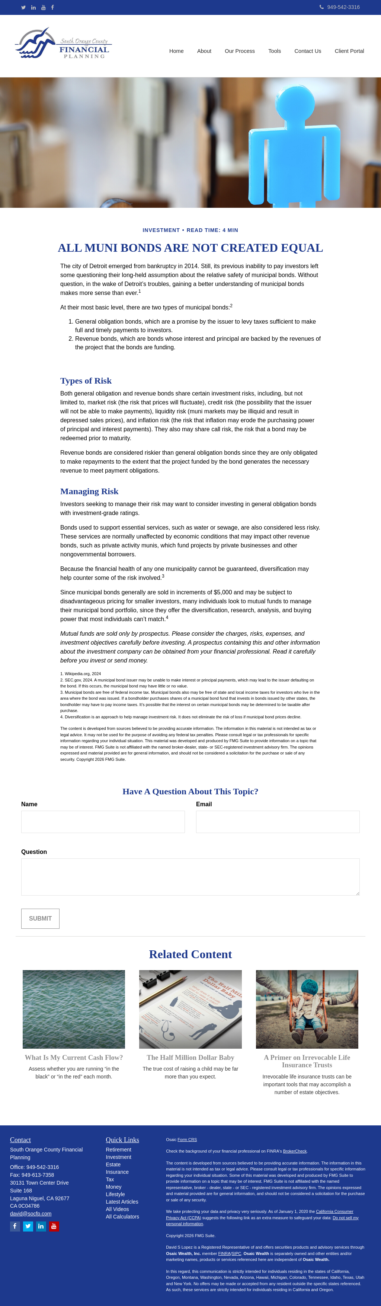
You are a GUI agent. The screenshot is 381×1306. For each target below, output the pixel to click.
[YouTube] (43, 7)
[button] (206, 46)
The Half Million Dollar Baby (190, 1057)
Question (34, 852)
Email (204, 804)
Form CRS (187, 1139)
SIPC (236, 1253)
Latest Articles (122, 1202)
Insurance (117, 1172)
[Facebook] (52, 7)
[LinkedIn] (33, 7)
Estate (113, 1164)
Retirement (118, 1150)
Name (29, 804)
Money (114, 1187)
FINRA (224, 1253)
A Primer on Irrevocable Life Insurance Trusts (307, 1061)
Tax (110, 1179)
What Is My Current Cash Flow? (74, 1057)
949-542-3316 (340, 7)
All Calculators (122, 1217)
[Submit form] (40, 919)
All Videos (117, 1209)
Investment (118, 1157)
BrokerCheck (295, 1151)
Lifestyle (115, 1194)
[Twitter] (23, 7)
